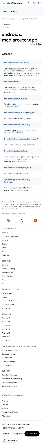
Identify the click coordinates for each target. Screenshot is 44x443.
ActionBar (8, 73)
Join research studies (9, 386)
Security (5, 240)
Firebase (5, 408)
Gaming (5, 265)
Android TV (6, 308)
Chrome (5, 405)
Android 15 (6, 325)
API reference (10, 11)
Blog (3, 251)
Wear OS (5, 297)
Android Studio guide (10, 350)
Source (4, 244)
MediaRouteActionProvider (16, 62)
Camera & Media (8, 276)
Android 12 (6, 337)
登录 (39, 3)
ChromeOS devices (9, 301)
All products (6, 416)
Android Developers (8, 19)
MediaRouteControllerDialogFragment (21, 139)
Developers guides (9, 354)
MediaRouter (12, 106)
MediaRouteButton (12, 81)
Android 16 (6, 322)
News (4, 248)
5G (3, 284)
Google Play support (9, 382)
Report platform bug (9, 375)
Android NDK (7, 365)
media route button (13, 71)
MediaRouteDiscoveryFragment (17, 167)
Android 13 (6, 333)
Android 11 (6, 340)
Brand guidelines (24, 424)
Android (5, 233)
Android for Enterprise (10, 236)
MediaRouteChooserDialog (15, 98)
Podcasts (5, 255)
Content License (28, 204)
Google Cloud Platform (10, 412)
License (12, 424)
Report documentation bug (12, 379)
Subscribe (32, 434)
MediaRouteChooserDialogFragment (19, 112)
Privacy (4, 280)
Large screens (7, 293)
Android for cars (8, 304)
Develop (21, 19)
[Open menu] (3, 3)
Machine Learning (8, 269)
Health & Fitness (7, 272)
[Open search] (29, 2)
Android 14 (6, 329)
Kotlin (32, 44)
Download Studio (8, 361)
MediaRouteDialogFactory (15, 151)
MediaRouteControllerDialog (17, 124)
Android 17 (6, 318)
